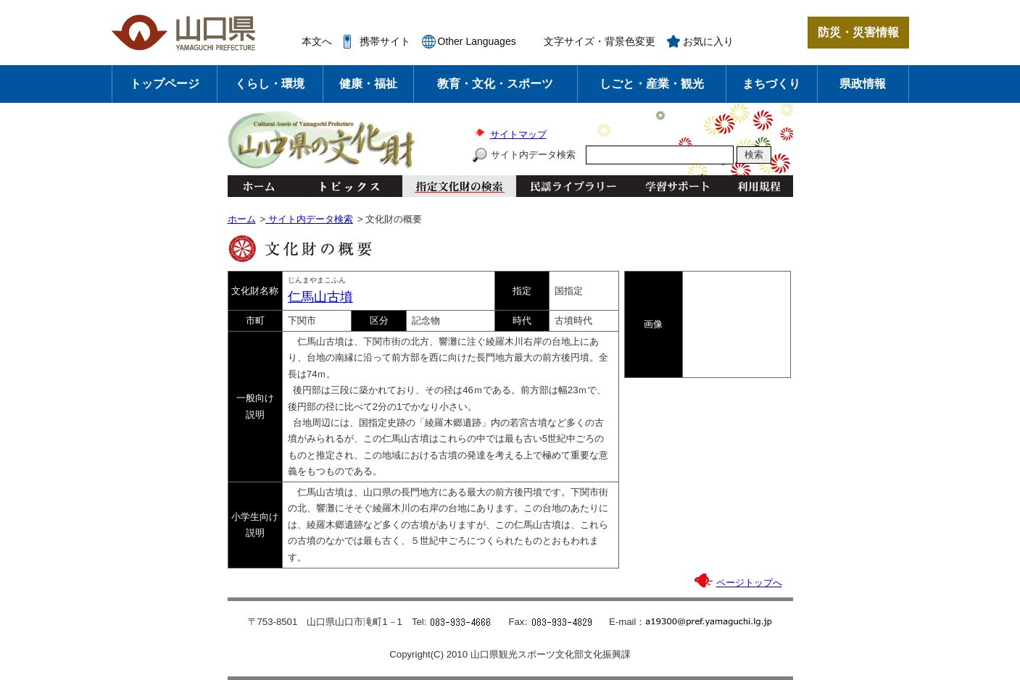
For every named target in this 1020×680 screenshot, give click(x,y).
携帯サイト (385, 41)
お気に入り (708, 41)
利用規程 (758, 186)
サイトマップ (518, 134)
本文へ (317, 41)
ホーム (258, 186)
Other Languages (477, 41)
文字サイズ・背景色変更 (599, 41)
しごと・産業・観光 (652, 83)
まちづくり (771, 83)
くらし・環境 (269, 83)
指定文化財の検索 (459, 186)
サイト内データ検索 (533, 154)
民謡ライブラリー (573, 186)
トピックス (345, 186)
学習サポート (677, 186)
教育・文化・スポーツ (495, 83)
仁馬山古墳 (320, 297)
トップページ (164, 83)
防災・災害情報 (858, 32)
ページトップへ (749, 582)
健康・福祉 (368, 83)
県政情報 (862, 83)
